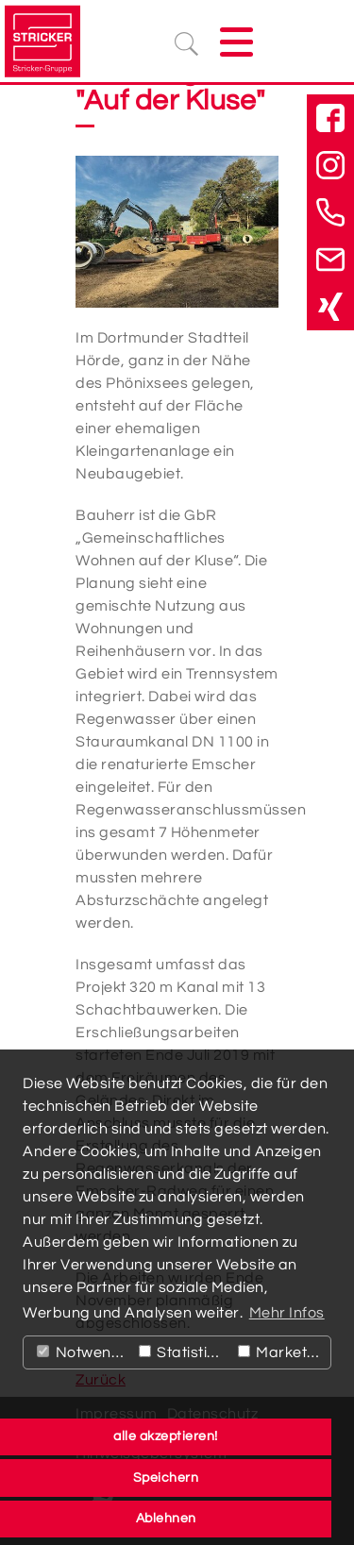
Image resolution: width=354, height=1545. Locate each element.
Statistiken (184, 1352)
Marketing (283, 1352)
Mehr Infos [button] (287, 1312)
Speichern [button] (166, 1477)
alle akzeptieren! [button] (165, 1436)
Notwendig (83, 1352)
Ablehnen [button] (166, 1518)
